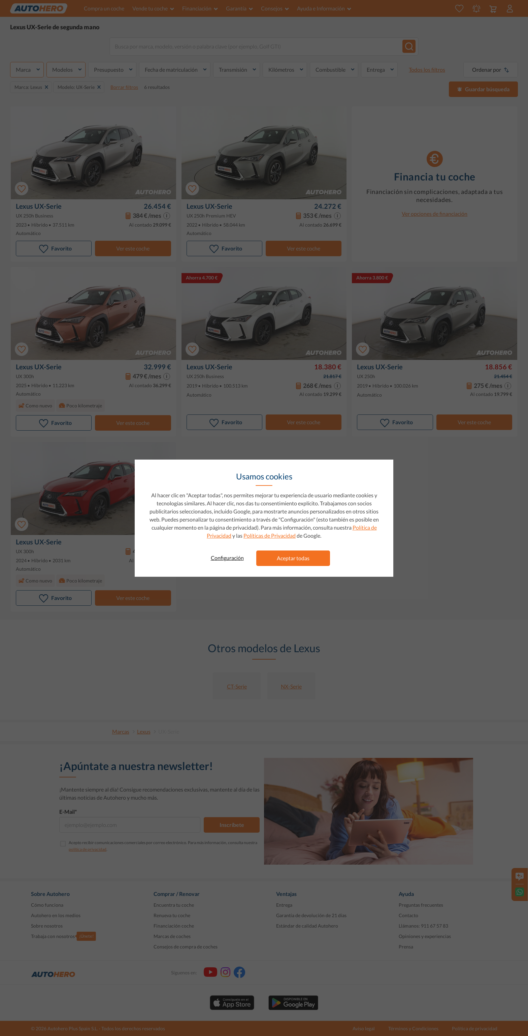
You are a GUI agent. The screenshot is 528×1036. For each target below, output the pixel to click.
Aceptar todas (293, 558)
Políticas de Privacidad (269, 535)
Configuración (227, 558)
